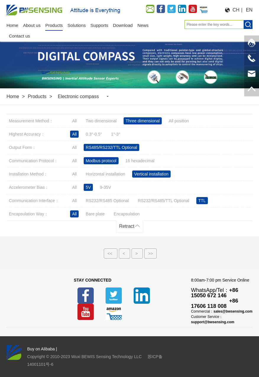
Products (37, 96)
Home (13, 96)
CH (236, 9)
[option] (129, 61)
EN (249, 9)
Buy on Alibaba (41, 349)
